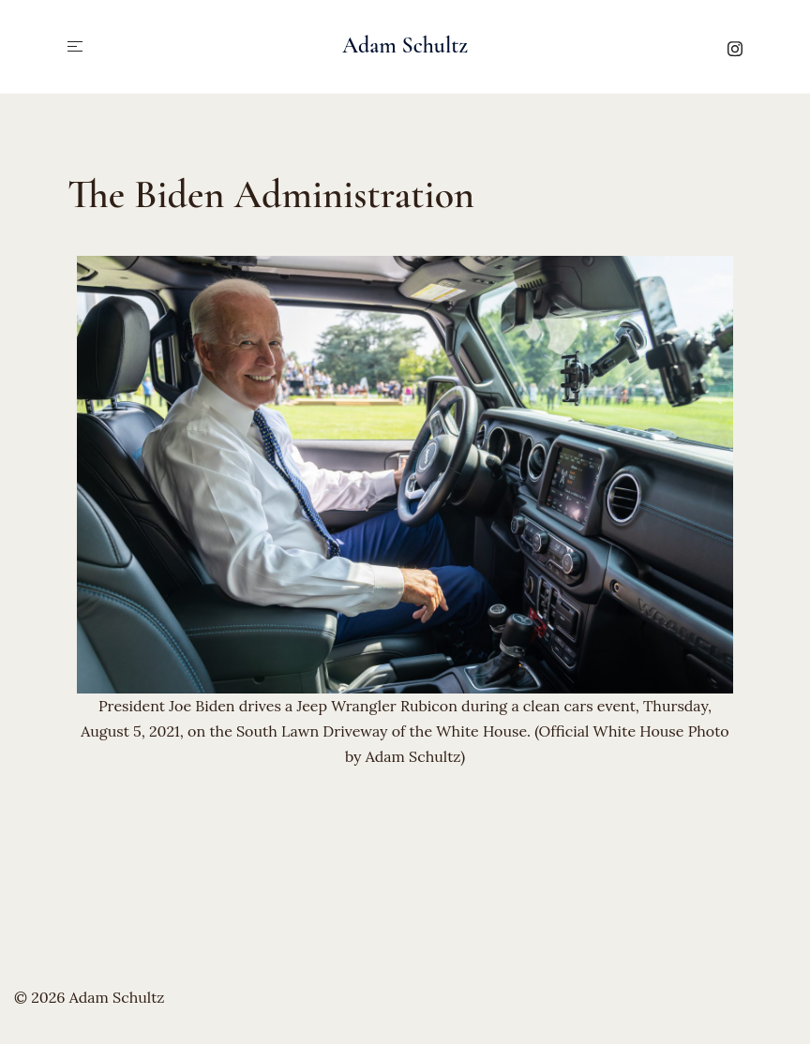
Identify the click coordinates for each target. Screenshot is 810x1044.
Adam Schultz (405, 45)
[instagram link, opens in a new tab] (735, 46)
